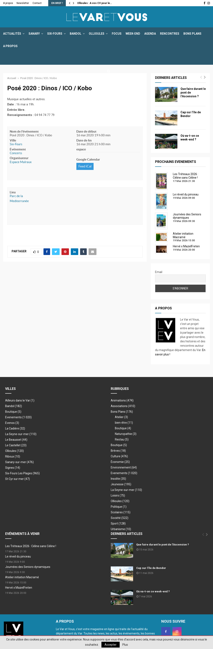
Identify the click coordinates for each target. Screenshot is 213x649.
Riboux (12, 456)
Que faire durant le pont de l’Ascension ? (162, 544)
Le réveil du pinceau (18, 556)
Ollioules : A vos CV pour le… (94, 3)
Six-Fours (54, 33)
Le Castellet (15, 445)
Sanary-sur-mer (19, 462)
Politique (118, 506)
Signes (12, 467)
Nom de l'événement (24, 131)
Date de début (86, 131)
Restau (122, 439)
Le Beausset (16, 439)
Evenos (12, 423)
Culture (119, 456)
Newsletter (23, 3)
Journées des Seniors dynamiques (27, 566)
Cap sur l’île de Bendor (151, 568)
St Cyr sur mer (17, 479)
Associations (123, 406)
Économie (120, 462)
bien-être (124, 422)
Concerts (16, 153)
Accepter (111, 644)
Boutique (13, 411)
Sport (118, 523)
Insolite (118, 478)
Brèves (118, 450)
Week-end (133, 33)
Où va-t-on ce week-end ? (153, 591)
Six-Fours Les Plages (22, 473)
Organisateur (19, 158)
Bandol (75, 33)
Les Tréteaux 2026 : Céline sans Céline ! (30, 546)
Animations (122, 400)
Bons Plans (192, 33)
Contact (37, 3)
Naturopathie (125, 434)
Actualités (12, 33)
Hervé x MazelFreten (18, 587)
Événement (18, 149)
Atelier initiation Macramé (22, 577)
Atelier (121, 417)
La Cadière (15, 428)
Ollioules (96, 33)
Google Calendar (88, 159)
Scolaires (120, 512)
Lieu (13, 192)
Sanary (34, 33)
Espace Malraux (21, 162)
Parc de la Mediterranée (19, 198)
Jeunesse (121, 484)
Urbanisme (121, 529)
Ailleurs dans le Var (19, 400)
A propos (8, 3)
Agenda (150, 33)
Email (158, 272)
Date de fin (84, 140)
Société (119, 518)
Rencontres (169, 33)
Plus (125, 644)
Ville (13, 140)
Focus (117, 33)
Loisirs (118, 495)
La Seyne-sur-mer (20, 434)
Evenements (13, 417)
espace (81, 149)
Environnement (124, 467)
